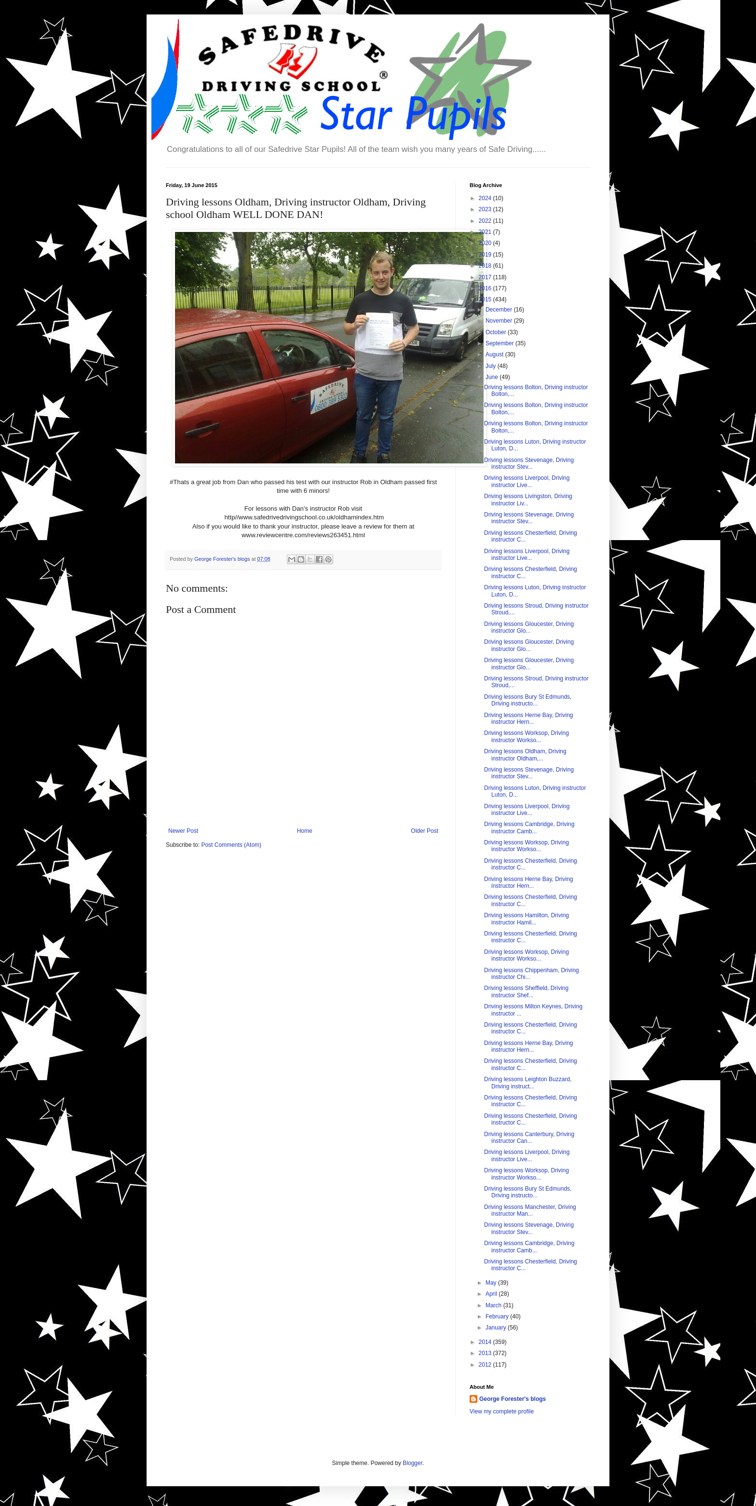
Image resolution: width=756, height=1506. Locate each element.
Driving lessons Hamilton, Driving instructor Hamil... (526, 918)
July (492, 366)
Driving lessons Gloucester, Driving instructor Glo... (529, 627)
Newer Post (183, 831)
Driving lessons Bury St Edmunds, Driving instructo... (527, 700)
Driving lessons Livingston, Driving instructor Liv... (528, 499)
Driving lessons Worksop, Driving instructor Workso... (526, 736)
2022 (486, 220)
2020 (486, 243)
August (495, 354)
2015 (486, 299)
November (500, 320)
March (494, 1305)
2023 (486, 209)
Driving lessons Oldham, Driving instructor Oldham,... (525, 754)
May (492, 1282)
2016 (486, 288)
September (500, 343)
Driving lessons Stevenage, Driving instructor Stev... (529, 463)
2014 (486, 1342)
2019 (486, 254)
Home (304, 831)
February (498, 1316)
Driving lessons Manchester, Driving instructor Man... (530, 1210)
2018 (486, 265)
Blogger (412, 1463)
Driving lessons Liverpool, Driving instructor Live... (526, 481)
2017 (486, 277)
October (497, 332)
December (500, 309)
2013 (486, 1353)
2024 (486, 198)
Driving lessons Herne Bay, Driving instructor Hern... (528, 718)
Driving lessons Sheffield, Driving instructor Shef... (526, 991)
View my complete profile (502, 1411)
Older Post (424, 831)
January (497, 1327)
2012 (486, 1364)
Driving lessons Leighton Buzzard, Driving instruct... (527, 1082)
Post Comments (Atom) (231, 844)
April (492, 1293)
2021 (486, 232)
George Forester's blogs (512, 1399)
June (493, 377)
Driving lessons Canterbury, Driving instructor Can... (529, 1137)
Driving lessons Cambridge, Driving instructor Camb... (529, 827)
